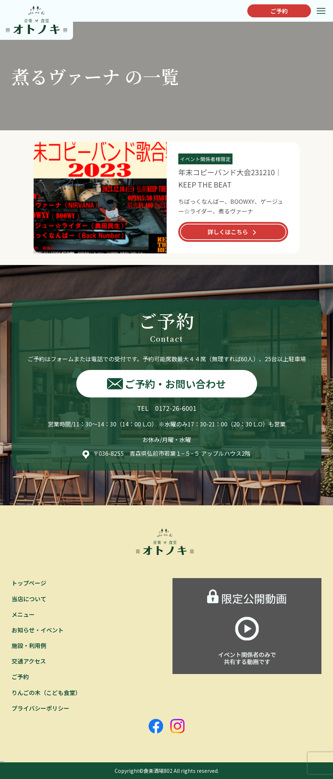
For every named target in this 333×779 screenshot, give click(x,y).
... (2, 759)
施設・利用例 (29, 645)
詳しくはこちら (227, 231)
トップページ (29, 582)
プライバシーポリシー (40, 708)
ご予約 (279, 11)
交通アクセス (29, 661)
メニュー (23, 614)
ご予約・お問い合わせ (166, 384)
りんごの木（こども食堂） (46, 692)
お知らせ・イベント (38, 630)
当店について (29, 598)
